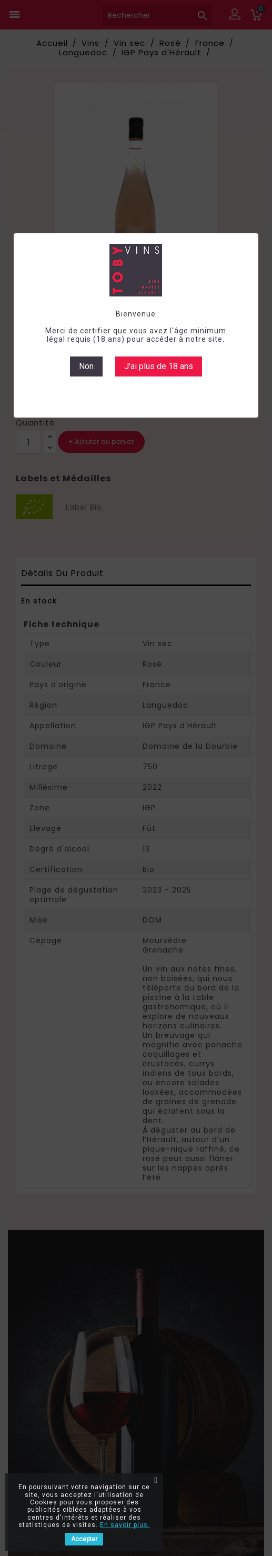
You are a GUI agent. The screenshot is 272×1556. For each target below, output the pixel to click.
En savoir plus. (125, 1525)
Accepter (84, 1539)
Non (86, 366)
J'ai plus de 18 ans (158, 366)
